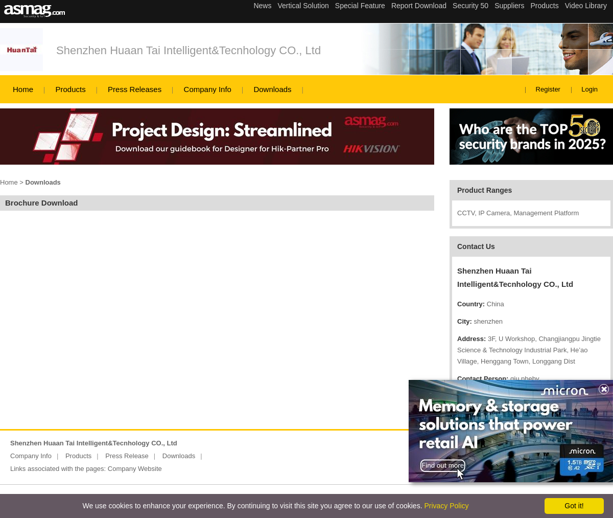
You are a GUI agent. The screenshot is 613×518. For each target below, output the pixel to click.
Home (23, 89)
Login (589, 89)
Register (548, 89)
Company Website (135, 468)
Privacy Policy (446, 506)
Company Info (207, 89)
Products (70, 89)
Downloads (272, 89)
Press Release (127, 456)
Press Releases (134, 89)
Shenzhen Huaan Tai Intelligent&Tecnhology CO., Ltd (188, 50)
